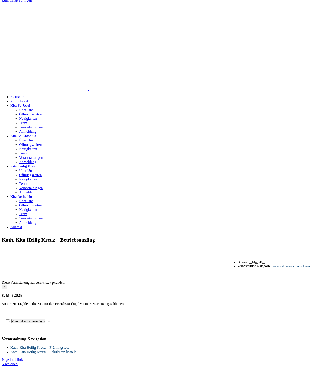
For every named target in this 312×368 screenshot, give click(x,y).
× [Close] (4, 286)
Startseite (141, 249)
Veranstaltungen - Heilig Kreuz (291, 266)
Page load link (12, 360)
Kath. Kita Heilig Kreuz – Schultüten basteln (43, 352)
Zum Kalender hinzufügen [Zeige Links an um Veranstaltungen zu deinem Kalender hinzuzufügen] (28, 321)
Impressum (210, 249)
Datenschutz (185, 249)
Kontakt (162, 249)
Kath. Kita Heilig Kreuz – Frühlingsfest (39, 347)
